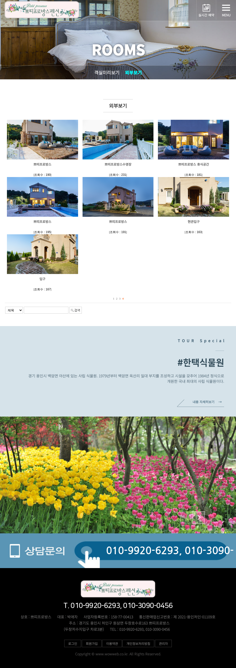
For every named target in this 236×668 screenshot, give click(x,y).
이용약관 (112, 643)
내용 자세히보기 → (207, 401)
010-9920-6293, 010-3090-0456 (170, 557)
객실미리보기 (106, 72)
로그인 (72, 643)
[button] (198, 517)
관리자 (163, 643)
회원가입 (92, 643)
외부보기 (133, 72)
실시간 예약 (206, 15)
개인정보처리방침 (138, 643)
